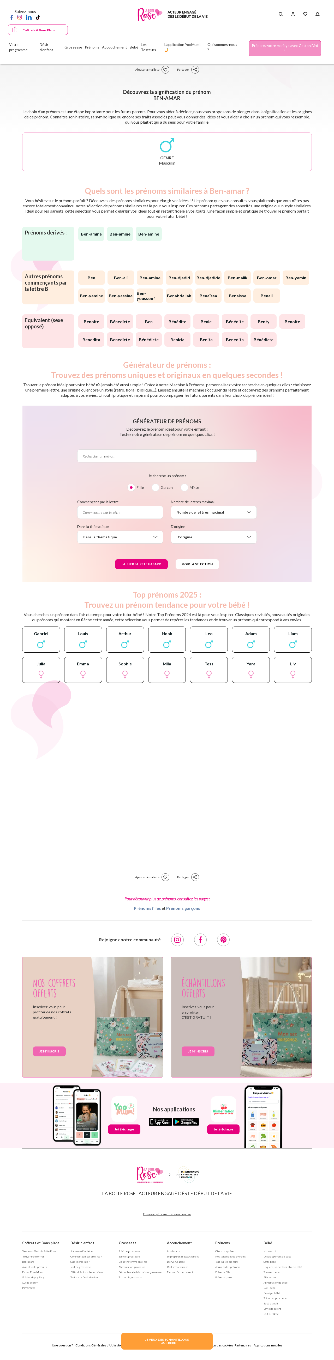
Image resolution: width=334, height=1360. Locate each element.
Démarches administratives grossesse (140, 1272)
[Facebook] (11, 17)
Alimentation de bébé (276, 1282)
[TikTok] (38, 17)
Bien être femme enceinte (133, 1261)
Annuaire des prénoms (227, 1266)
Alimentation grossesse (132, 1266)
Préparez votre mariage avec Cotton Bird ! (285, 48)
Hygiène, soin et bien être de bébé (283, 1266)
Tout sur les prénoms (226, 1261)
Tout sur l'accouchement (180, 1272)
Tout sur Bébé (271, 1313)
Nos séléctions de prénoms (230, 1256)
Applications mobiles (268, 1345)
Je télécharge (124, 1129)
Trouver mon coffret (33, 1256)
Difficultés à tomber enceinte (86, 1272)
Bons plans (28, 1261)
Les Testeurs (148, 47)
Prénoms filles (147, 908)
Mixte (194, 487)
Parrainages (28, 1287)
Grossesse (127, 1243)
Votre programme (18, 47)
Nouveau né (270, 1251)
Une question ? (62, 1345)
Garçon (167, 487)
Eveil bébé (270, 1287)
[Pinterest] (223, 940)
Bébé (268, 1243)
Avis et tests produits (34, 1266)
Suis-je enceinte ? (80, 1261)
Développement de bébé (277, 1256)
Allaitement (270, 1277)
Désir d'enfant (82, 1243)
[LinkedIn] (29, 17)
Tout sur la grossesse (130, 1277)
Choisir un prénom (225, 1251)
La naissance (173, 1251)
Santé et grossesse (129, 1256)
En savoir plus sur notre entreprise (167, 1214)
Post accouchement (177, 1266)
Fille (140, 487)
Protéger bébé (272, 1293)
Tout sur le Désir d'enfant (84, 1277)
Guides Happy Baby (33, 1277)
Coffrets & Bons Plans (38, 30)
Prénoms (222, 1243)
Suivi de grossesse (129, 1251)
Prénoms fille (222, 1272)
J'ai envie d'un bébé (81, 1251)
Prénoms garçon (224, 1277)
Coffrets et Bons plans (40, 1243)
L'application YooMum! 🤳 (182, 47)
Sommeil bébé (271, 1272)
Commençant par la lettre (98, 502)
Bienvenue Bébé (176, 1261)
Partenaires (243, 1345)
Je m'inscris (49, 1051)
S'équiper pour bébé (275, 1298)
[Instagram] (19, 17)
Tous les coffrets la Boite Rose (39, 1251)
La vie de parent (272, 1308)
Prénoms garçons (183, 908)
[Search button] (281, 14)
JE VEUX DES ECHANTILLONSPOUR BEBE (167, 1341)
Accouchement (179, 1243)
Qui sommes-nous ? (222, 47)
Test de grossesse (80, 1266)
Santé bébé (270, 1261)
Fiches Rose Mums (33, 1272)
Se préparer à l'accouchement (183, 1256)
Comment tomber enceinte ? (86, 1256)
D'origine (178, 526)
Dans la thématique (93, 526)
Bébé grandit (271, 1303)
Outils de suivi (30, 1282)
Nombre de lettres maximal (192, 502)
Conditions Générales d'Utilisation (99, 1345)
